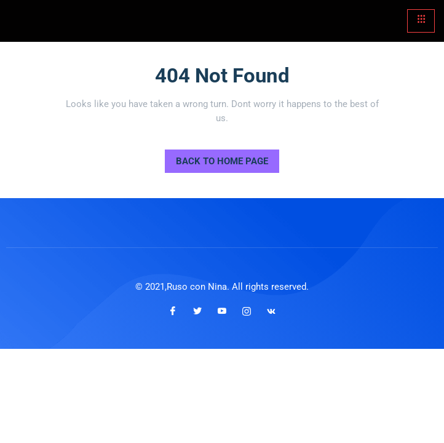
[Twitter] (197, 311)
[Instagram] (246, 311)
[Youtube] (222, 311)
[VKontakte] (271, 311)
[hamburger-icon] (421, 21)
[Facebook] (173, 311)
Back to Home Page (216, 158)
